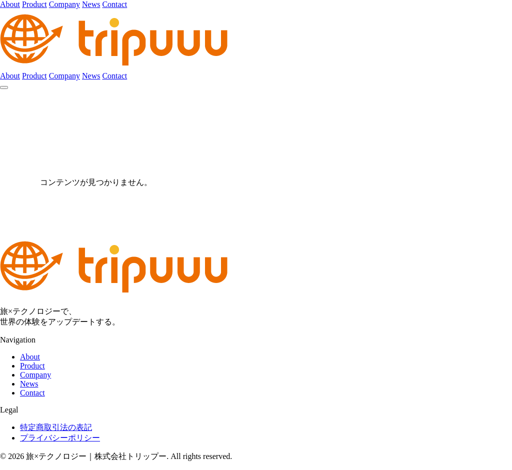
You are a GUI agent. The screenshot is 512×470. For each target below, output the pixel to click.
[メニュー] (4, 87)
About (10, 4)
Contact (114, 4)
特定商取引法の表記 (56, 427)
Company (64, 4)
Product (34, 4)
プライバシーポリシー (60, 438)
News (91, 4)
